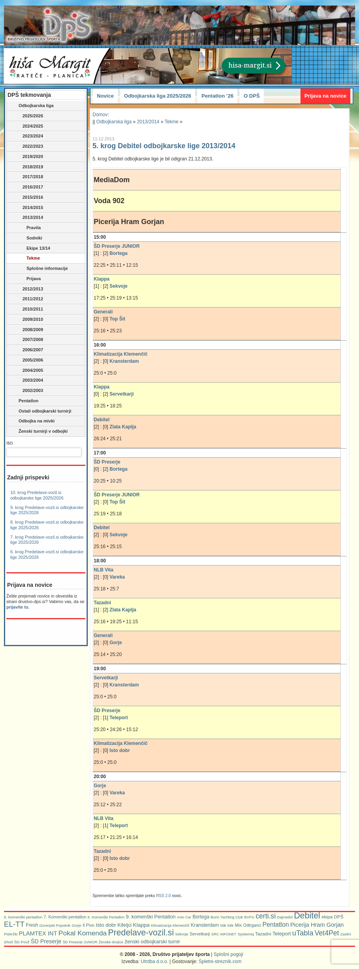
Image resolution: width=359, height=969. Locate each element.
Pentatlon (23, 401)
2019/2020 (29, 157)
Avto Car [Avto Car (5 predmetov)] (184, 917)
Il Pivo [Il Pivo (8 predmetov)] (88, 925)
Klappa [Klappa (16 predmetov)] (141, 925)
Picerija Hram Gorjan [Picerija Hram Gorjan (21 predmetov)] (317, 925)
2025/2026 (29, 116)
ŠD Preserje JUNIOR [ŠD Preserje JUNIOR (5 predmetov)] (80, 942)
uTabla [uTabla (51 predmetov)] (302, 933)
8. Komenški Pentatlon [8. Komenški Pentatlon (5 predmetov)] (106, 917)
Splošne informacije (41, 269)
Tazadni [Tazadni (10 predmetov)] (263, 933)
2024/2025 (29, 126)
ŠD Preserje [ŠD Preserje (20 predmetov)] (46, 941)
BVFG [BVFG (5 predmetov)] (249, 917)
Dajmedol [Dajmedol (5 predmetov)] (285, 917)
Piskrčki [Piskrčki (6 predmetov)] (10, 934)
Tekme (27, 258)
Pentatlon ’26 (217, 96)
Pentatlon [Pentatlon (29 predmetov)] (276, 924)
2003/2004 (25, 380)
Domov (100, 114)
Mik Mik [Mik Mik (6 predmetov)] (227, 925)
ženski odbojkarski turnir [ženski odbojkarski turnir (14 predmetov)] (152, 941)
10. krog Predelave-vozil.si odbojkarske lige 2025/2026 (37, 495)
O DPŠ (251, 96)
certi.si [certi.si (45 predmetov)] (266, 916)
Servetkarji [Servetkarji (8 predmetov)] (199, 933)
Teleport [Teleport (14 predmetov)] (281, 934)
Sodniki (28, 238)
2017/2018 (29, 177)
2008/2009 (29, 330)
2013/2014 (29, 218)
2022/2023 (29, 146)
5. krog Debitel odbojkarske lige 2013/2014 (164, 146)
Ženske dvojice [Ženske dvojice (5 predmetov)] (111, 942)
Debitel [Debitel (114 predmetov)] (307, 915)
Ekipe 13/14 (32, 248)
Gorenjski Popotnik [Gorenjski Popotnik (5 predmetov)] (55, 926)
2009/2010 (29, 320)
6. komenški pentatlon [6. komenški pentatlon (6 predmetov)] (23, 917)
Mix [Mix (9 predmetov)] (238, 925)
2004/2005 (25, 371)
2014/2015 (29, 208)
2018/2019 (29, 167)
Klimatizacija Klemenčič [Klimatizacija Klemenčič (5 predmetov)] (170, 926)
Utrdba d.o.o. (154, 961)
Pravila (28, 228)
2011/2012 (29, 299)
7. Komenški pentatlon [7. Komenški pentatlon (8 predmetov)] (64, 916)
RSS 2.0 (163, 896)
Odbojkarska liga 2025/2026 (157, 96)
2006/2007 (29, 350)
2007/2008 (29, 340)
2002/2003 (25, 391)
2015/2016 (29, 197)
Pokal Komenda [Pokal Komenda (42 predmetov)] (83, 933)
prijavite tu (17, 607)
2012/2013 (29, 289)
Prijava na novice (325, 96)
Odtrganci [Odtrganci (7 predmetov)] (252, 925)
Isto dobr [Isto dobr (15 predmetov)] (106, 925)
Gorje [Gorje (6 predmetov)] (76, 925)
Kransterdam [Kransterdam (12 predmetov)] (205, 925)
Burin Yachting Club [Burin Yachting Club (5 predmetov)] (227, 917)
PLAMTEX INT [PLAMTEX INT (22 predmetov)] (38, 933)
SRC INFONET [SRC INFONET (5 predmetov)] (223, 934)
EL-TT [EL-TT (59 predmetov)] (14, 924)
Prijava (28, 279)
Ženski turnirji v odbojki (38, 431)
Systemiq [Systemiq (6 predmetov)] (246, 934)
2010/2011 (29, 309)
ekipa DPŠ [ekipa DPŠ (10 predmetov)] (332, 916)
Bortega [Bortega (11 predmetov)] (201, 917)
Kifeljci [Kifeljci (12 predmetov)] (124, 925)
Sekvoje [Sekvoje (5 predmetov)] (181, 934)
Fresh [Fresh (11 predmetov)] (32, 925)
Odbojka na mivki (31, 421)
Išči (9, 443)
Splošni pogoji (228, 954)
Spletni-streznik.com (220, 961)
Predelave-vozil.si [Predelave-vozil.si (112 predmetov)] (141, 932)
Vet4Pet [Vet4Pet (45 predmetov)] (327, 933)
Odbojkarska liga (31, 106)
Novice (105, 96)
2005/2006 (29, 360)
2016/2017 (29, 187)
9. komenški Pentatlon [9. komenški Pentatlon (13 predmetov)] (151, 917)
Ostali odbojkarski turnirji (39, 411)
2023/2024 (29, 136)
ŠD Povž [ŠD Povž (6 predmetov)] (22, 942)
